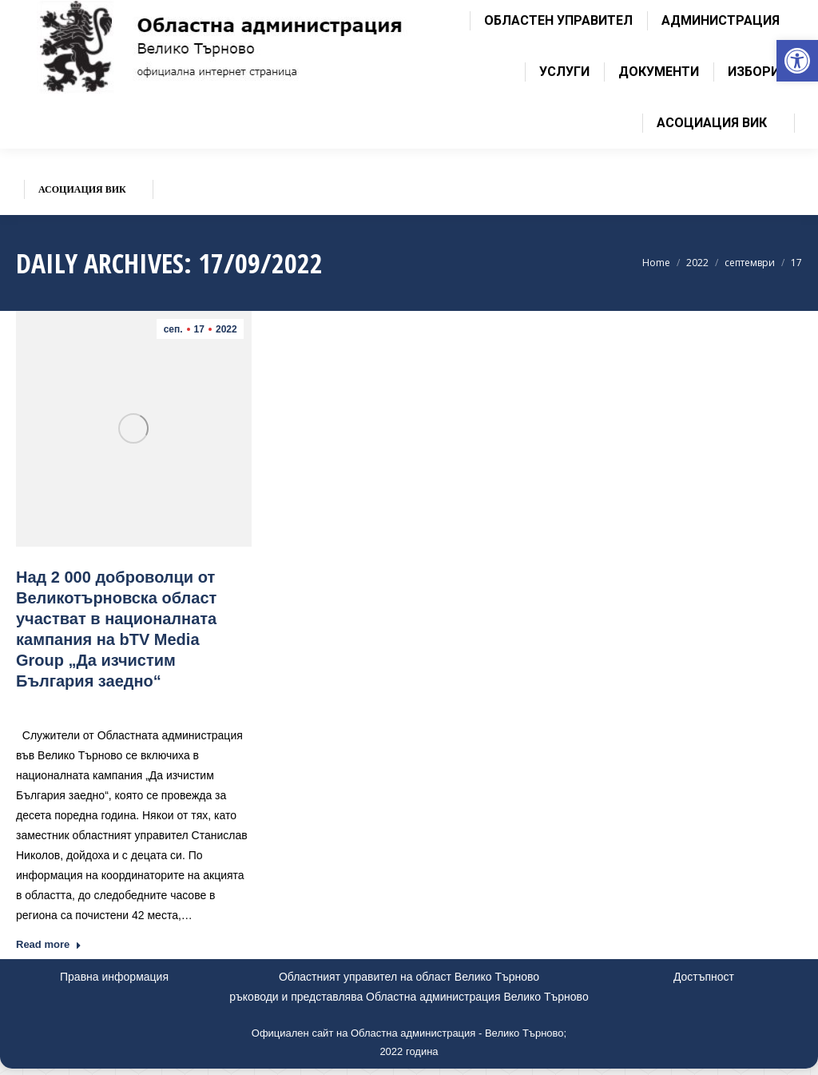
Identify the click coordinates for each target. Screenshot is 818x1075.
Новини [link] (141, 705)
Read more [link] (48, 944)
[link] (797, 61)
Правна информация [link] (114, 976)
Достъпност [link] (703, 976)
